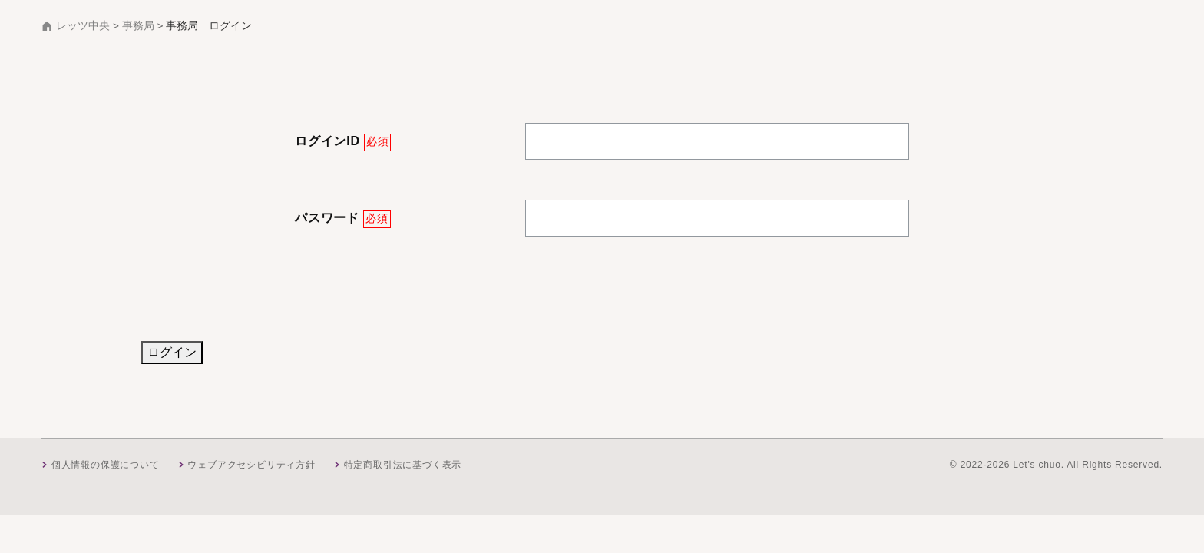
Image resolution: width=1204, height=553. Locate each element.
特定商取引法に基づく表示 (403, 464)
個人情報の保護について (105, 464)
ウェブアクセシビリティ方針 (251, 464)
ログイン (172, 352)
